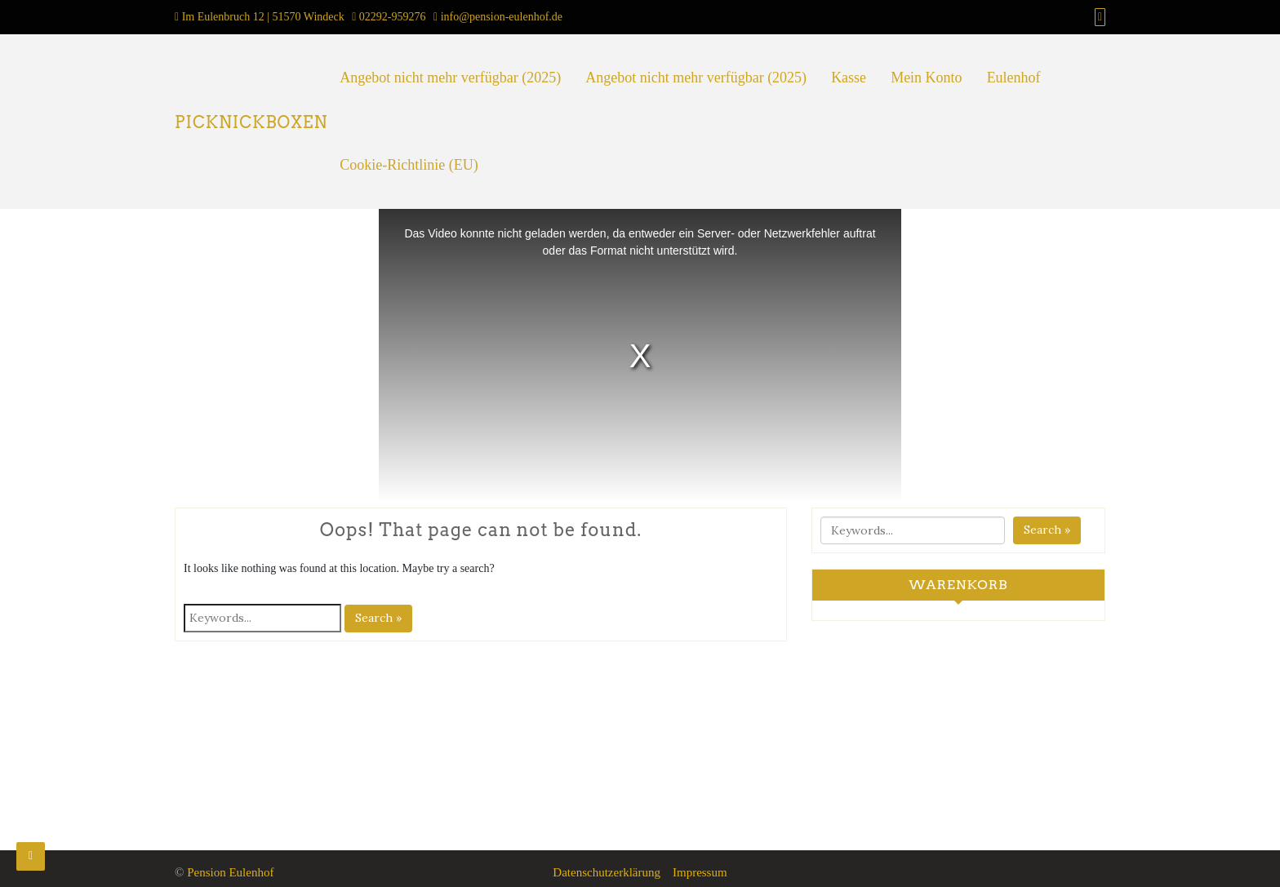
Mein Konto (926, 77)
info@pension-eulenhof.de (501, 17)
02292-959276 (392, 17)
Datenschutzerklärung (606, 872)
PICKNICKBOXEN (251, 122)
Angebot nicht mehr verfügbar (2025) (450, 77)
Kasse (848, 77)
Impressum (700, 872)
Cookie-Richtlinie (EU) (409, 165)
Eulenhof (1014, 77)
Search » (378, 617)
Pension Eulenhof (230, 872)
